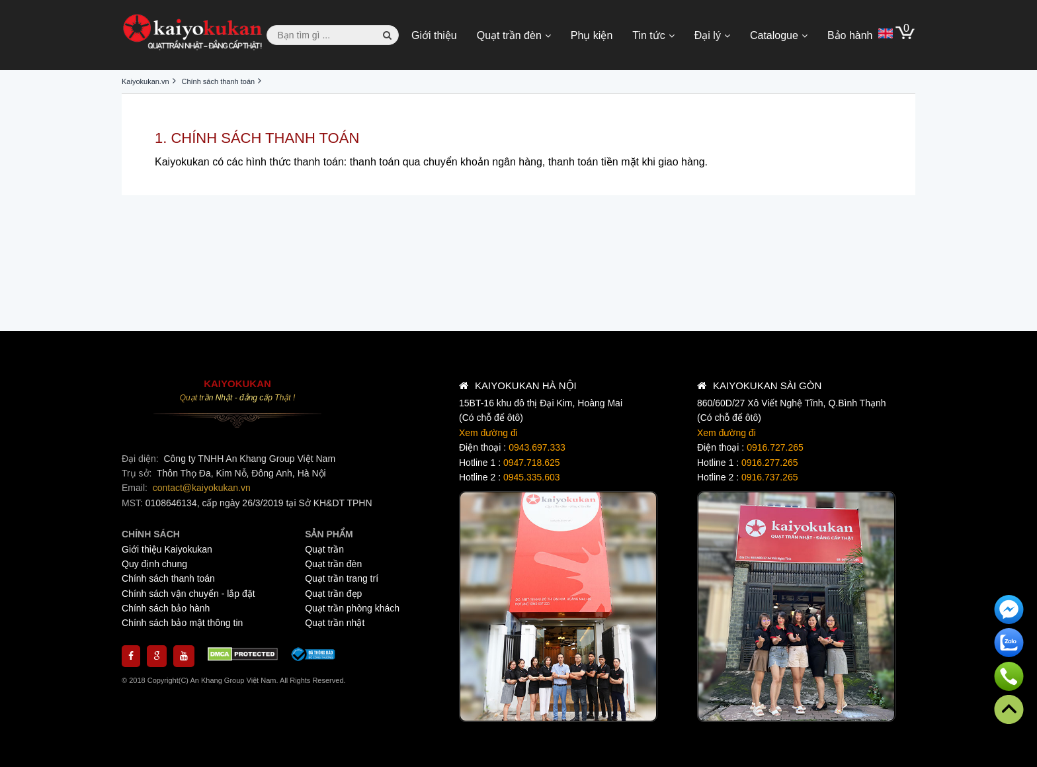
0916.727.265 (775, 447)
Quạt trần (324, 549)
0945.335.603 (531, 477)
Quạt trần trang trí (341, 578)
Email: (136, 487)
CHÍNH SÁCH (151, 534)
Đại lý (707, 35)
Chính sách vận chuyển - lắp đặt (188, 593)
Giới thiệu (434, 35)
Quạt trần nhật (334, 622)
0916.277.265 (769, 462)
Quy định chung (154, 564)
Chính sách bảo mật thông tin (182, 622)
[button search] (387, 35)
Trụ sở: (138, 473)
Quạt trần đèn (509, 35)
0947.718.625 (531, 462)
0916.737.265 (769, 477)
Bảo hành (850, 35)
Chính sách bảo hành (166, 608)
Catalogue (774, 35)
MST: (133, 503)
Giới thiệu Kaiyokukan (167, 549)
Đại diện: (141, 458)
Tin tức (648, 35)
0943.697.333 (537, 447)
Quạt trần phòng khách (352, 608)
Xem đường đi (488, 433)
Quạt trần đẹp (333, 593)
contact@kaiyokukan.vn (202, 487)
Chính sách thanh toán (168, 578)
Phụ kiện (591, 35)
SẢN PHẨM (329, 534)
